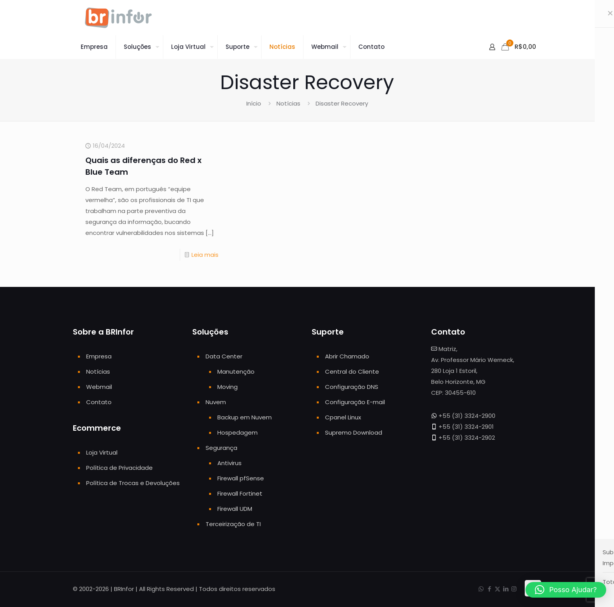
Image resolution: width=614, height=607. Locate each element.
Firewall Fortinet (239, 493)
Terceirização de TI (233, 524)
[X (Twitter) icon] (497, 589)
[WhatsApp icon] (481, 589)
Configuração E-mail (355, 402)
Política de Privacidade (119, 468)
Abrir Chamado (347, 356)
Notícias (288, 103)
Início (253, 103)
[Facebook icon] (489, 589)
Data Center (224, 356)
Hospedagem (237, 432)
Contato (99, 402)
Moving (227, 387)
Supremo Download (353, 432)
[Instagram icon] (514, 589)
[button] (566, 590)
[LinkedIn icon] (506, 589)
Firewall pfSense (240, 478)
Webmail (99, 387)
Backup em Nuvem (244, 417)
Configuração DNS (351, 387)
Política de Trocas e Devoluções (133, 483)
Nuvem (216, 402)
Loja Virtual (101, 452)
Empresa (99, 356)
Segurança (221, 448)
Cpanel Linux (343, 417)
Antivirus (229, 463)
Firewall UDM (234, 509)
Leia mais (205, 255)
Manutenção (236, 371)
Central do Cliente (352, 371)
